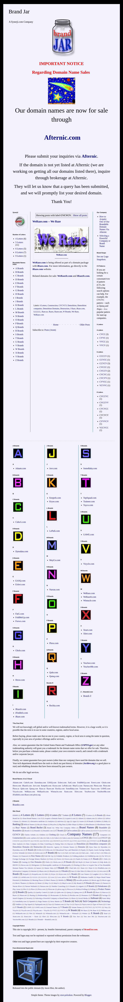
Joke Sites (80, 871)
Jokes (89, 871)
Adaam (80, 818)
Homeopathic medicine (50, 865)
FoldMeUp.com (22, 617)
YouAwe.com (89, 663)
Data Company (31, 844)
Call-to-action (85, 831)
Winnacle (39, 913)
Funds (78, 859)
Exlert (30, 853)
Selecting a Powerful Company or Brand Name (105, 241)
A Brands (19, 268)
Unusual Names (51, 907)
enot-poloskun (66, 995)
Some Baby (106, 898)
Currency (76, 838)
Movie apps (106, 880)
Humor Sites (48, 868)
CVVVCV (104, 421)
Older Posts (85, 325)
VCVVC (103, 385)
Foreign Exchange (19, 859)
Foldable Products (62, 856)
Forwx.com (20, 621)
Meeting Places (37, 880)
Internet (33, 871)
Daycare (70, 844)
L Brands (19, 309)
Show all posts (80, 215)
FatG (66, 853)
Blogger (87, 995)
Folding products (78, 856)
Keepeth (26, 874)
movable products (82, 880)
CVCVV (103, 378)
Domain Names (68, 847)
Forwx (59, 859)
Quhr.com (53, 672)
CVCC (103, 334)
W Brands (67, 312)
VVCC (103, 342)
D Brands (19, 279)
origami (81, 886)
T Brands (19, 338)
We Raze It (94, 910)
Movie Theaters (20, 883)
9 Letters (19, 256)
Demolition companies (98, 844)
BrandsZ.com (48, 831)
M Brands (19, 312)
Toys (50, 904)
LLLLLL (37, 312)
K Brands (19, 305)
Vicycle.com (88, 564)
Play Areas (16, 889)
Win (30, 913)
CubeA (56, 838)
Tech (77, 901)
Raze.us (45, 312)
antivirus (60, 821)
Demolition (72, 305)
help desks (104, 862)
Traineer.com (89, 501)
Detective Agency (53, 847)
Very (106, 907)
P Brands (19, 323)
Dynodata (104, 847)
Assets (81, 821)
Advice (99, 818)
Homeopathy (66, 865)
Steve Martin (54, 901)
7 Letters (64, 815)
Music (40, 883)
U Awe (108, 904)
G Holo (105, 859)
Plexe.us (16, 789)
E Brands (19, 283)
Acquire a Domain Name (53, 818)
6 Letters (43, 305)
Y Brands (19, 356)
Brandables (17, 831)
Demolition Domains (51, 308)
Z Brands (19, 360)
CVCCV (103, 371)
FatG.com (19, 614)
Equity (83, 850)
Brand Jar (19, 12)
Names (97, 883)
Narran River (17, 886)
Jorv (95, 871)
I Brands (19, 298)
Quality (30, 892)
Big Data (62, 824)
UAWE (28, 907)
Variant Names (76, 907)
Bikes (81, 824)
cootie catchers (31, 838)
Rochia (64, 895)
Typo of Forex (98, 904)
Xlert (44, 917)
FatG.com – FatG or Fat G (91, 853)
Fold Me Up (48, 856)
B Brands (19, 272)
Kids (46, 874)
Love (52, 877)
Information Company (20, 871)
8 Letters (19, 252)
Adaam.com (20, 468)
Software (95, 898)
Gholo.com (20, 650)
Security (29, 898)
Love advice (61, 877)
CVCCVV (104, 402)
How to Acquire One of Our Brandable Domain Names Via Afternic (104, 224)
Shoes (73, 898)
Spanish (32, 901)
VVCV (103, 345)
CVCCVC (104, 396)
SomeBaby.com (90, 468)
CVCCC (103, 367)
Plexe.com (53, 643)
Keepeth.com (55, 498)
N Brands (19, 316)
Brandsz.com (18, 805)
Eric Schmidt (20, 853)
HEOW (15, 865)
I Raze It (91, 868)
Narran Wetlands (31, 886)
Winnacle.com (89, 600)
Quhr (52, 892)
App (68, 821)
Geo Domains (36, 862)
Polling (92, 889)
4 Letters (19, 239)
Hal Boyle (79, 862)
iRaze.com (42, 266)
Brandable (103, 828)
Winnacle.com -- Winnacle (69, 913)
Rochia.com (54, 705)
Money (69, 880)
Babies (98, 821)
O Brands (19, 320)
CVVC (103, 338)
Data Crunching (46, 844)
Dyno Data (93, 847)
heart (88, 862)
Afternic (89, 156)
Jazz (72, 871)
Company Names (79, 834)
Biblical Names (29, 824)
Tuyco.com (88, 505)
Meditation (25, 880)
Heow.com (20, 680)
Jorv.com (53, 468)
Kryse (53, 874)
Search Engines (18, 898)
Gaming (24, 862)
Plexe (33, 889)
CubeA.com (20, 522)
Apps (74, 821)
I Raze (72, 308)
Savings (105, 895)
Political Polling (81, 889)
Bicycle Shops (42, 824)
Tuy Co (69, 904)
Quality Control (41, 892)
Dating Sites (59, 844)
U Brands (19, 342)
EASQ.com (20, 581)
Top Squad (28, 904)
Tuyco (77, 904)
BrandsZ (37, 831)
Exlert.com (20, 584)
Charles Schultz (30, 835)
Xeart (106, 913)
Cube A (48, 838)
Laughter (95, 874)
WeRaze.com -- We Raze (47, 221)
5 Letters (19, 242)
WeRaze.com (61, 255)
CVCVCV (63, 305)
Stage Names (42, 901)
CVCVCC (104, 409)
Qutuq (69, 892)
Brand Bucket (36, 827)
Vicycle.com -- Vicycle (41, 910)
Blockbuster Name (103, 824)
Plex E (25, 889)
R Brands (19, 331)
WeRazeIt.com (64, 276)
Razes (51, 312)
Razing (32, 895)
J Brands (19, 301)
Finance (15, 856)
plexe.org (37, 795)
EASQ (39, 850)
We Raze (75, 312)
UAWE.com (88, 534)
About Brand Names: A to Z (32, 818)
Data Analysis (18, 844)
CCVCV (103, 363)
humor (38, 868)
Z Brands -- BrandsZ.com (45, 919)
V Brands (19, 345)
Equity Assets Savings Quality (99, 850)
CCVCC (103, 360)
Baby (106, 821)
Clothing (52, 835)
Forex (51, 859)
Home (55, 325)
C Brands (19, 276)
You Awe (76, 917)
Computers (104, 835)
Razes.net (58, 312)
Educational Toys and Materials (67, 850)
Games (15, 862)
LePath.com (54, 531)
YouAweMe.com (90, 667)
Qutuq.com (54, 676)
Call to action (71, 831)
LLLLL (35, 877)
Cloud (62, 835)
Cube (41, 838)
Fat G (60, 853)
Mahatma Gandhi (87, 877)
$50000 (15, 815)
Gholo (47, 862)
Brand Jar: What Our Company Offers (61, 828)
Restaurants (55, 895)
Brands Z (87, 696)
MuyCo (56, 883)
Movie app (95, 880)
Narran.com (54, 589)
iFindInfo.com (21, 713)
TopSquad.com (89, 498)
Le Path (105, 874)
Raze (97, 892)
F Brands (19, 287)
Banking (16, 824)
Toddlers (18, 904)
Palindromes (102, 886)
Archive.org (89, 763)
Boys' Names (21, 828)
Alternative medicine (37, 821)
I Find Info (72, 868)
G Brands (19, 290)
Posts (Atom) (50, 330)
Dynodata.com (21, 551)
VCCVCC (104, 427)
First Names (36, 856)
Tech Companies (90, 901)
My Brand (77, 883)
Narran (105, 883)
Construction (53, 305)
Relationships (43, 895)
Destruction (64, 308)
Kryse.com (54, 501)
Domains (81, 847)
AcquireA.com (70, 818)
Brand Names (86, 827)
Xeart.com (87, 630)
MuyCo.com (54, 560)
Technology (105, 901)
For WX (105, 856)
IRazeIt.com (83, 276)
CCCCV (103, 356)
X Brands (19, 353)
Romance (85, 895)
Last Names (85, 874)
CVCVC (103, 374)
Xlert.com (87, 633)
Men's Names (51, 880)
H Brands (19, 294)
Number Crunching (58, 886)
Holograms (35, 865)
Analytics (51, 821)
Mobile (60, 880)
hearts (95, 862)
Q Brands (19, 327)
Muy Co (48, 883)
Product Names (104, 889)
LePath (15, 877)
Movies (31, 883)
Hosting (77, 865)
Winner (84, 913)
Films (106, 853)
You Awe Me (89, 917)
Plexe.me (106, 786)
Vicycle (15, 910)
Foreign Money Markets (37, 859)
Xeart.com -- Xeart (31, 917)
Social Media (83, 898)
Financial (24, 856)
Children (42, 835)
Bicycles (53, 824)
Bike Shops (72, 824)
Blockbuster (90, 824)
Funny (85, 859)
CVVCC (103, 382)
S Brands (19, 334)
